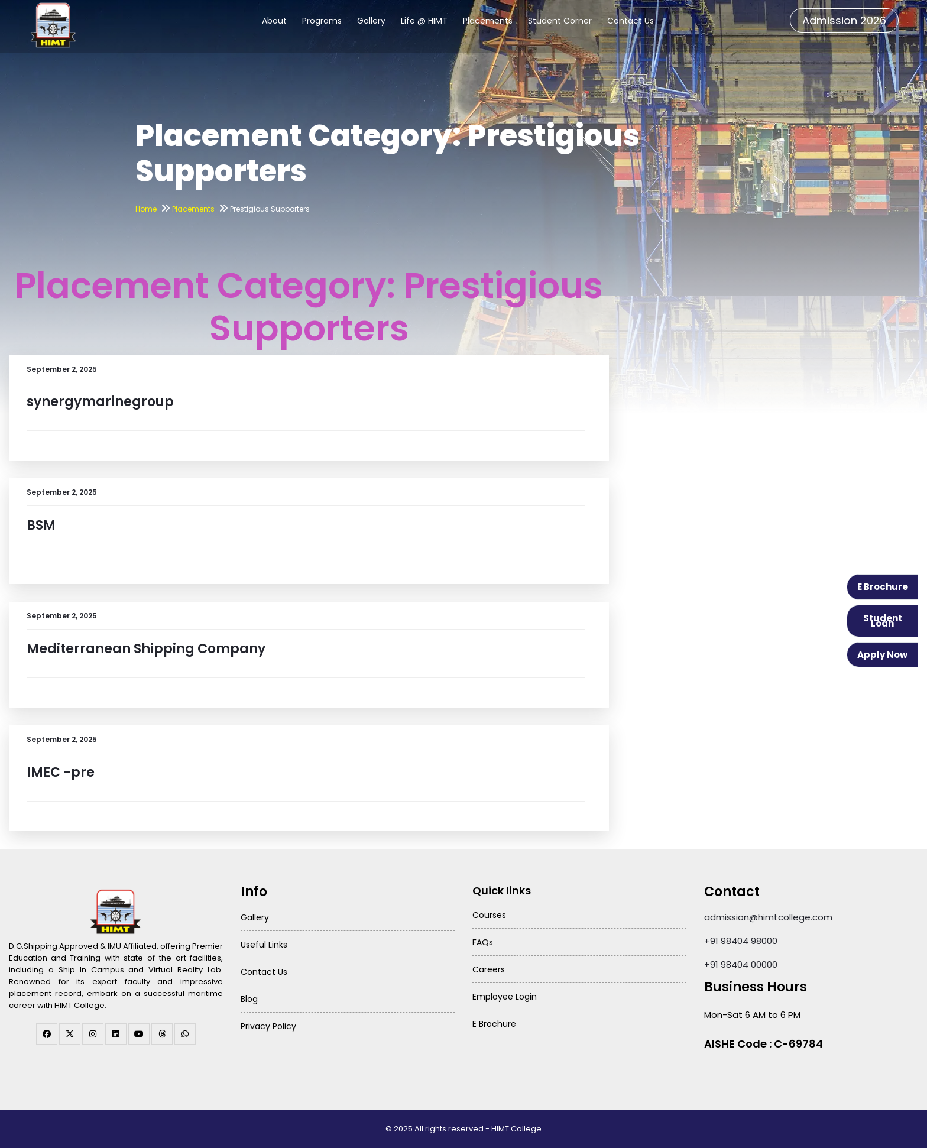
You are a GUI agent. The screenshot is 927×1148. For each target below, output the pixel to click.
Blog (249, 999)
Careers (488, 969)
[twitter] (69, 1034)
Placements (488, 21)
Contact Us (630, 21)
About (274, 21)
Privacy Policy (268, 1026)
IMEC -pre (61, 772)
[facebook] (46, 1034)
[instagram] (92, 1034)
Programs (322, 21)
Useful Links (264, 945)
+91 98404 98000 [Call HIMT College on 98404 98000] (740, 941)
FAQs (482, 942)
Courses (489, 915)
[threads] (162, 1034)
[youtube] (139, 1034)
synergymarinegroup (100, 402)
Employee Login (504, 997)
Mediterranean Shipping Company (146, 649)
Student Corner (560, 21)
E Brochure (882, 587)
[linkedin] (116, 1034)
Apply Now (882, 654)
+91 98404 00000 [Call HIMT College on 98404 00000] (740, 964)
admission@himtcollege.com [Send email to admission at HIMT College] (768, 917)
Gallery (371, 21)
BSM (41, 525)
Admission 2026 (844, 20)
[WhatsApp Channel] (185, 1034)
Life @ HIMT (424, 21)
